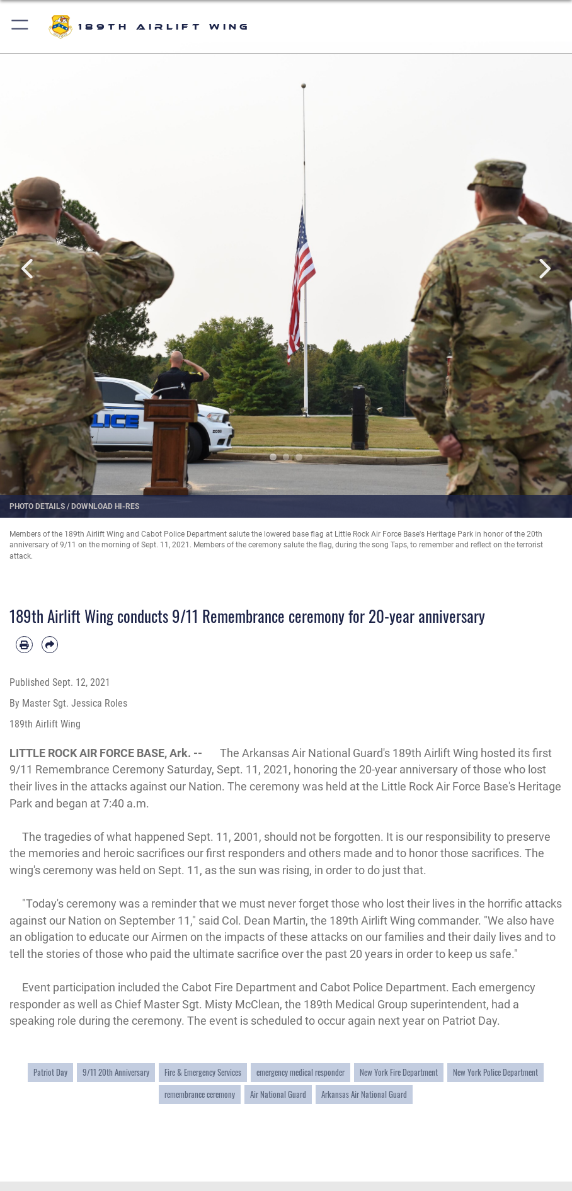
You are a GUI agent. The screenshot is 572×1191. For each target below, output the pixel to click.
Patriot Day (50, 1072)
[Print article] (24, 644)
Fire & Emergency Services (202, 1072)
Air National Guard (278, 1094)
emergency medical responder (300, 1072)
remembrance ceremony (199, 1094)
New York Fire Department (399, 1072)
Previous (28, 269)
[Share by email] (50, 644)
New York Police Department (495, 1072)
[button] (20, 27)
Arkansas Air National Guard (364, 1094)
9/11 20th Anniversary (116, 1072)
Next (543, 269)
